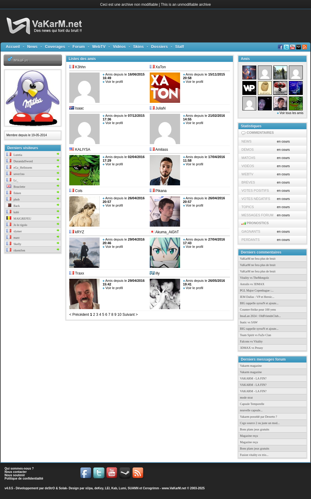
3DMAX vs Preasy (251, 347)
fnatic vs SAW (249, 322)
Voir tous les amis (290, 113)
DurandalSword (19, 161)
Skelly (13, 244)
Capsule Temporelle (252, 404)
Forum (79, 46)
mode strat (246, 397)
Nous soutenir (15, 475)
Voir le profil (114, 81)
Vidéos (119, 46)
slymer (14, 231)
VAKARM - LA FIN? (253, 378)
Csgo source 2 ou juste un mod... (260, 423)
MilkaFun (21, 60)
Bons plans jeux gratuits (254, 429)
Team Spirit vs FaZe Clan (255, 335)
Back (13, 205)
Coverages (55, 46)
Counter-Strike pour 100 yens (258, 309)
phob (13, 199)
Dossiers (159, 46)
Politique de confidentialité (24, 478)
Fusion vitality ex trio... (254, 455)
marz (13, 237)
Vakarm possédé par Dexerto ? (258, 416)
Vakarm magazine (251, 365)
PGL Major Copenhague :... (257, 290)
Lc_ (12, 180)
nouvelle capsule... (251, 410)
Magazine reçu (249, 435)
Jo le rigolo (16, 225)
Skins (138, 46)
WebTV (99, 46)
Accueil (13, 46)
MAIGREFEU (18, 218)
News (32, 46)
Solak (63, 488)
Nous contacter (16, 472)
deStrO (50, 488)
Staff (179, 46)
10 (118, 314)
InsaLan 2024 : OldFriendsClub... (260, 316)
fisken (13, 193)
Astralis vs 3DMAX (252, 284)
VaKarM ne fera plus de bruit (257, 258)
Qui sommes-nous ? (19, 468)
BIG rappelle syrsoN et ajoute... (259, 303)
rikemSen (15, 250)
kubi (12, 212)
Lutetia (14, 155)
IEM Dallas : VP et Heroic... (257, 296)
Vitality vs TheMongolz (254, 277)
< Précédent (79, 314)
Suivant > (129, 314)
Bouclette (15, 186)
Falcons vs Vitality (251, 341)
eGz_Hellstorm (19, 167)
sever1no (15, 174)
